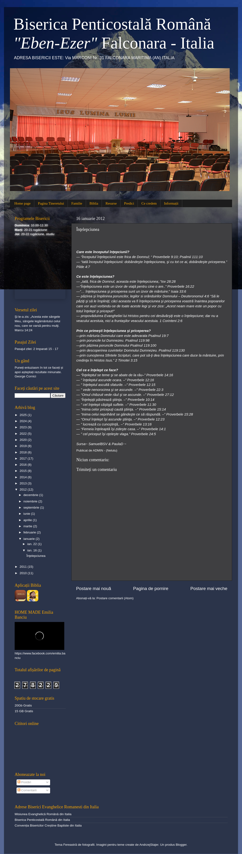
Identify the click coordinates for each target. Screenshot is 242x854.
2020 (24, 440)
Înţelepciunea (35, 556)
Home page (22, 203)
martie (28, 526)
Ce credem (149, 203)
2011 (24, 566)
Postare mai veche (208, 588)
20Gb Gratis (23, 705)
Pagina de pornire (150, 588)
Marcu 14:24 (23, 330)
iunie (27, 513)
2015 (24, 471)
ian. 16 (32, 550)
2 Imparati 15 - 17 (45, 349)
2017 (24, 458)
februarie (30, 532)
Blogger (181, 844)
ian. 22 (32, 544)
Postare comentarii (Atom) (115, 598)
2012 (24, 489)
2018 (24, 452)
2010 (24, 573)
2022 (24, 433)
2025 (24, 415)
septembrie (31, 507)
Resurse (111, 203)
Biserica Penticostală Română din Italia (42, 820)
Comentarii (27, 790)
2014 (24, 477)
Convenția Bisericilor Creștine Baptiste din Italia (48, 825)
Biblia (94, 203)
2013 (24, 483)
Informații (171, 203)
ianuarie (29, 539)
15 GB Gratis (24, 711)
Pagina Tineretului (51, 203)
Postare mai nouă (93, 588)
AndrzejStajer (148, 844)
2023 (24, 427)
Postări (24, 782)
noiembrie (30, 501)
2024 (24, 421)
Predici (129, 203)
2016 (24, 464)
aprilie (28, 520)
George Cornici (25, 376)
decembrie (31, 495)
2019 (24, 446)
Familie (76, 203)
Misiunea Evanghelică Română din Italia (43, 814)
